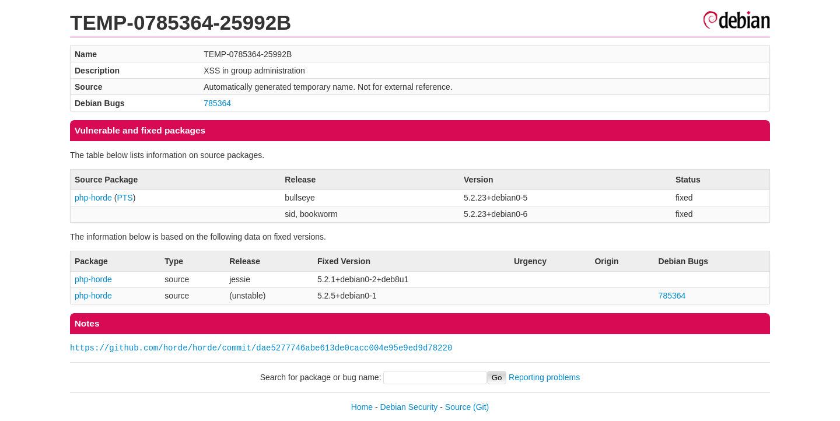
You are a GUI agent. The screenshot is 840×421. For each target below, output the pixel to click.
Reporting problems (544, 377)
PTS (124, 197)
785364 (217, 103)
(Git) (481, 407)
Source (458, 407)
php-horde (93, 197)
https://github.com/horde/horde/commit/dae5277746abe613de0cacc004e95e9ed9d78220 (261, 347)
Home (362, 407)
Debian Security (409, 407)
